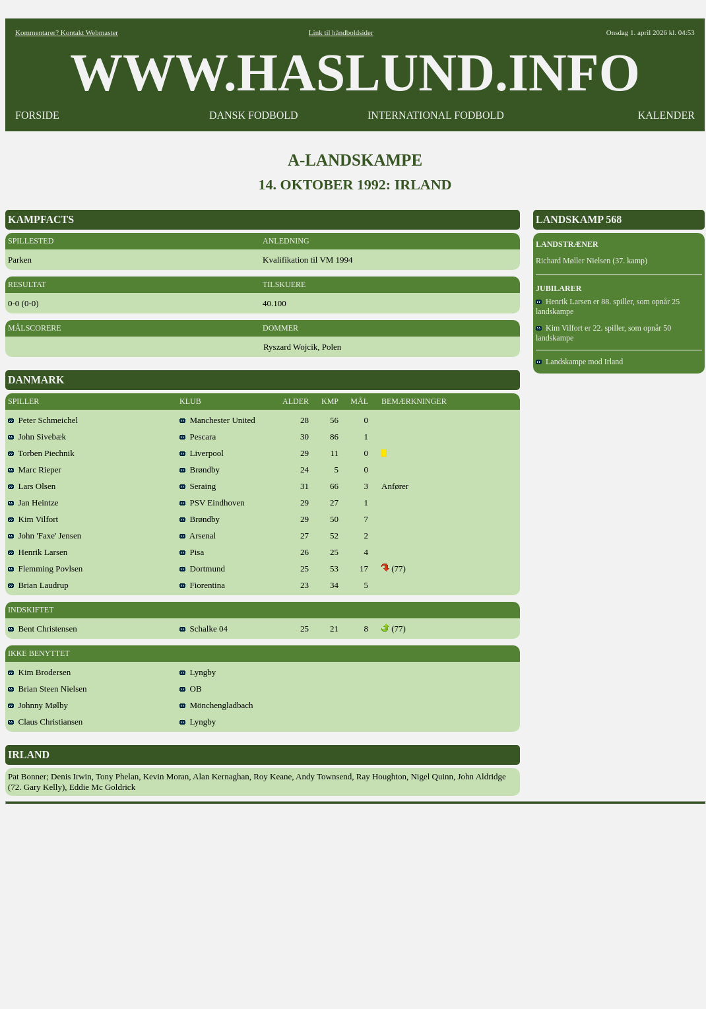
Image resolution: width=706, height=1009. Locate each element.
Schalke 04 (203, 629)
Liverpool (201, 453)
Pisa (191, 552)
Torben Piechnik (41, 453)
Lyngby (197, 672)
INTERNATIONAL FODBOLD (436, 115)
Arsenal (197, 535)
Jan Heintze (33, 502)
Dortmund (202, 568)
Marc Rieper (34, 469)
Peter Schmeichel (43, 420)
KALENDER (666, 115)
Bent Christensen (42, 629)
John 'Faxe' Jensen (44, 535)
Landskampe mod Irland (579, 361)
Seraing (197, 486)
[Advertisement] (356, 902)
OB (190, 689)
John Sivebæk (37, 436)
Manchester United (217, 420)
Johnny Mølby (38, 705)
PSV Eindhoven (212, 502)
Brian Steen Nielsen (47, 689)
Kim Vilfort (33, 519)
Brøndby (199, 469)
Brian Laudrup (38, 585)
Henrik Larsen (37, 552)
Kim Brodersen (39, 672)
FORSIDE (37, 115)
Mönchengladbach (216, 705)
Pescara (197, 436)
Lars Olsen (31, 486)
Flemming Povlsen (45, 568)
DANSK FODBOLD (253, 115)
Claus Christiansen (45, 722)
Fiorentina (202, 585)
